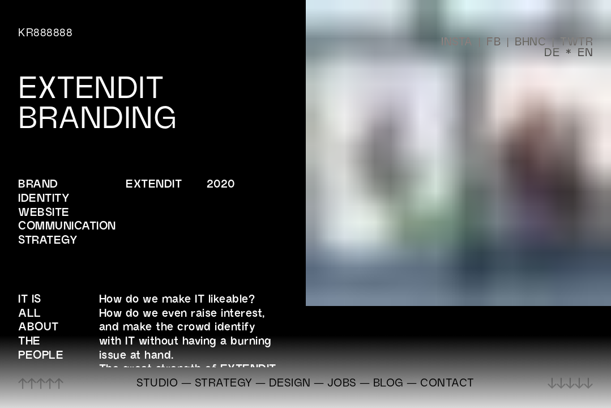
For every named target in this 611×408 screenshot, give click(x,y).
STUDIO (157, 382)
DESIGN (290, 382)
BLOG (388, 382)
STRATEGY (224, 382)
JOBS (342, 382)
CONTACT (447, 382)
